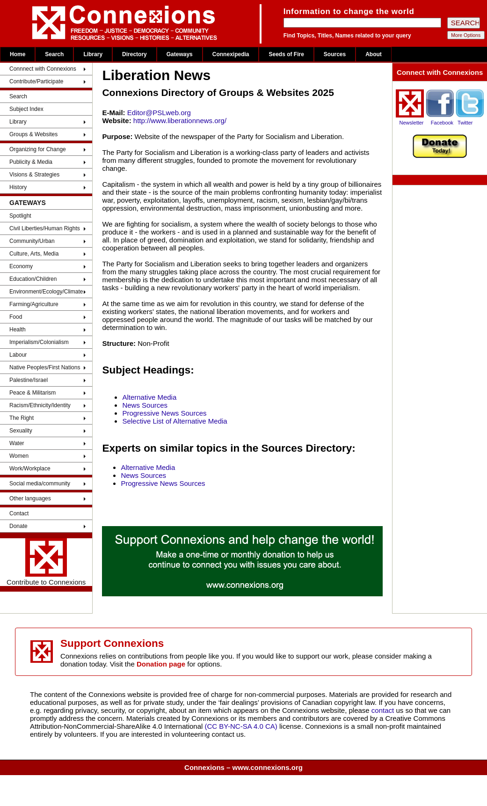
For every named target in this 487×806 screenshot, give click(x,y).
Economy (21, 266)
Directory (134, 54)
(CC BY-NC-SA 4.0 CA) (241, 726)
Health (17, 329)
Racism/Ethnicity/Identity (40, 405)
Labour (18, 355)
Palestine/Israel (28, 380)
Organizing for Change (37, 149)
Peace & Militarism (32, 392)
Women (19, 456)
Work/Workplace (30, 468)
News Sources (144, 405)
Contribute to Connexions (46, 562)
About (373, 54)
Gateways (180, 54)
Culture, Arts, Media (33, 253)
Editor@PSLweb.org (159, 113)
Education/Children (33, 279)
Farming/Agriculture (33, 304)
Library (92, 54)
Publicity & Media (30, 162)
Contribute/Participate (36, 81)
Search (54, 54)
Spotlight (20, 215)
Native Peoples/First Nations (44, 367)
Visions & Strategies (34, 174)
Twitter (465, 122)
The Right (21, 418)
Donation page (161, 664)
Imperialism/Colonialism (39, 342)
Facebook (442, 122)
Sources (335, 54)
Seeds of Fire (286, 54)
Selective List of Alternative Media (174, 421)
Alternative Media (149, 397)
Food (15, 317)
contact (383, 710)
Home (17, 54)
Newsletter (412, 122)
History (18, 187)
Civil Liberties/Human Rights (44, 228)
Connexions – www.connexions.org (243, 767)
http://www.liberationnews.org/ (179, 121)
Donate (18, 526)
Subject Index (26, 109)
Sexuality (20, 430)
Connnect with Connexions (42, 69)
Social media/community (39, 483)
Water (16, 443)
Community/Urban (32, 241)
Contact (19, 513)
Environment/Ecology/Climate (46, 291)
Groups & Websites (33, 134)
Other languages (30, 498)
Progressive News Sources (164, 413)
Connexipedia (230, 54)
